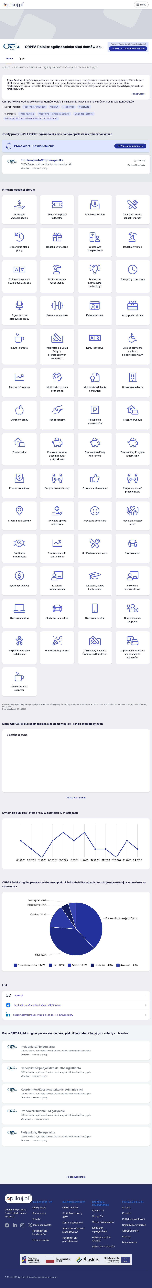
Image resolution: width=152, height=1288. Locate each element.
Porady (36, 1219)
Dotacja (126, 1236)
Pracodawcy (20, 67)
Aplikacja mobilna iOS (103, 1246)
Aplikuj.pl (6, 67)
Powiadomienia (40, 1240)
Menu (141, 4)
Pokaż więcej (138, 93)
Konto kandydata (41, 1224)
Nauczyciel (84, 107)
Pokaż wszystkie (76, 797)
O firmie (126, 1207)
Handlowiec (68, 107)
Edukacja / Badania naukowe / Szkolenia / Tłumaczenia (31, 118)
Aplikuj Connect (130, 1230)
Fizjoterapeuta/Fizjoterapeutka (42, 160)
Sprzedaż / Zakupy (84, 114)
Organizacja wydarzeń (134, 1224)
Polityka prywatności (133, 1219)
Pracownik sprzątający (34, 107)
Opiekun (54, 107)
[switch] (130, 146)
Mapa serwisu (129, 1242)
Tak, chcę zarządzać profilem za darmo (128, 48)
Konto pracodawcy (72, 1222)
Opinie (22, 58)
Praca (9, 58)
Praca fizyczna (27, 114)
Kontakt (126, 1213)
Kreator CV (98, 1210)
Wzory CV (97, 1216)
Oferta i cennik (70, 1207)
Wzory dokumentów (103, 1222)
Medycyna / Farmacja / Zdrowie (54, 114)
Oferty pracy (39, 1207)
